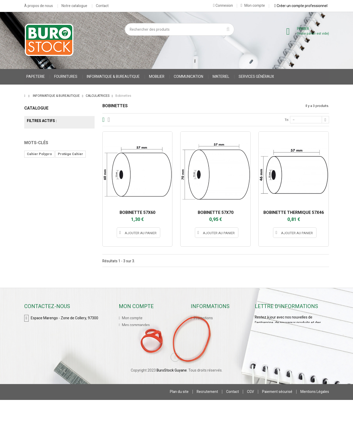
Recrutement (207, 432)
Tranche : (31, 165)
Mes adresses (133, 346)
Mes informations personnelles (146, 353)
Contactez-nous (206, 339)
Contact (102, 6)
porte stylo (77, 226)
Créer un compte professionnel (300, 5)
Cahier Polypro (39, 202)
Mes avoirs (130, 339)
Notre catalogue (74, 6)
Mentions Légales (314, 432)
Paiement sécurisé (277, 432)
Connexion (223, 5)
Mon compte (253, 5)
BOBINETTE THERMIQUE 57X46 (293, 212)
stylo (58, 226)
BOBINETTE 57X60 (137, 212)
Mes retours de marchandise (144, 332)
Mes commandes (135, 325)
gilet (67, 210)
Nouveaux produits (208, 325)
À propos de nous (38, 6)
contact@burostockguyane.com (57, 344)
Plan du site (179, 432)
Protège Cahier (70, 202)
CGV (250, 432)
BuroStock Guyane (172, 410)
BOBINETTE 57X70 (215, 212)
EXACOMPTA (59, 144)
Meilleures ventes (208, 332)
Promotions (203, 318)
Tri (286, 120)
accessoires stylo (71, 218)
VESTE (52, 210)
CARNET (34, 210)
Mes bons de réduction (140, 360)
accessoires (37, 226)
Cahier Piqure (38, 218)
